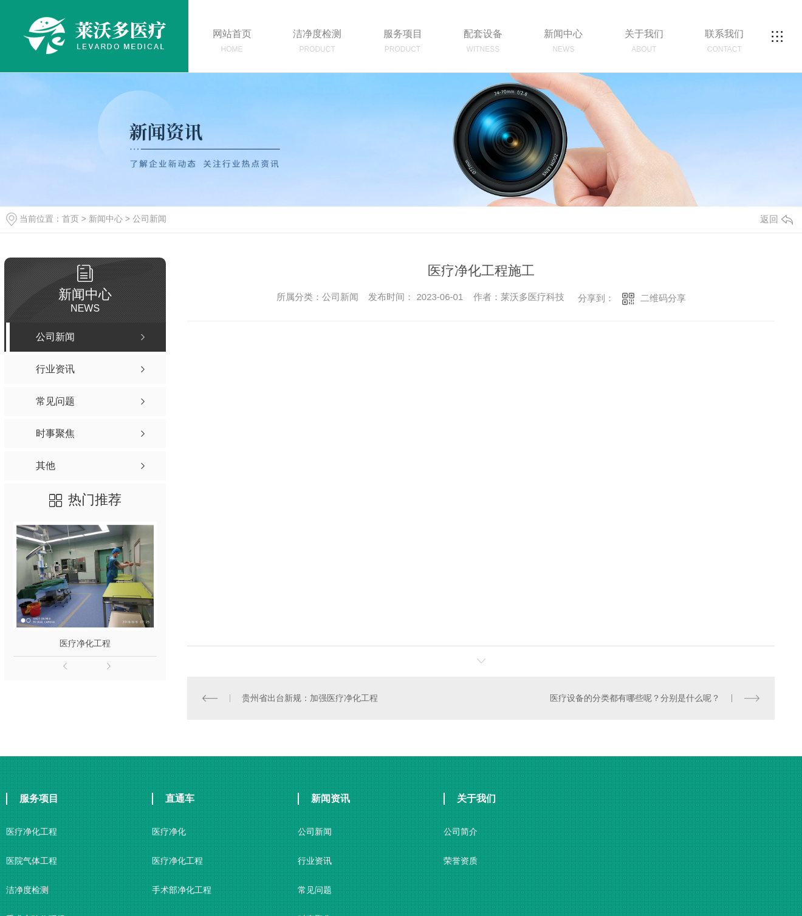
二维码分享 (663, 298)
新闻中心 (106, 219)
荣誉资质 (461, 860)
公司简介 (461, 831)
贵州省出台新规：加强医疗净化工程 (310, 697)
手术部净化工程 (181, 889)
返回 (776, 219)
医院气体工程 (31, 860)
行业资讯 (315, 860)
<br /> (375, 478)
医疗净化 (169, 831)
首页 (70, 219)
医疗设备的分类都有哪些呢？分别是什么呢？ (635, 697)
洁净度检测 (27, 889)
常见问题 (315, 889)
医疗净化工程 (85, 643)
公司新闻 (149, 219)
